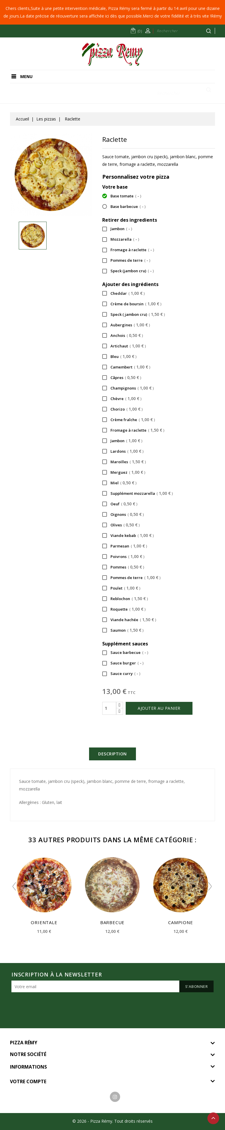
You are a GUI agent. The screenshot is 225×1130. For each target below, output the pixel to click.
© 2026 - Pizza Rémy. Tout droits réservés (112, 1121)
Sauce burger (123, 663)
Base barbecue (124, 207)
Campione (180, 922)
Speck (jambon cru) (128, 271)
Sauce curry (121, 674)
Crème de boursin (131, 304)
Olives (121, 525)
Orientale (44, 922)
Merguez (123, 473)
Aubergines (126, 325)
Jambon (117, 229)
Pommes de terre (126, 261)
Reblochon (125, 599)
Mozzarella (120, 239)
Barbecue (112, 922)
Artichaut (124, 346)
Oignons (123, 515)
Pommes (123, 567)
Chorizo (122, 409)
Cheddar (123, 294)
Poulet (121, 588)
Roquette (124, 609)
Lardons (123, 452)
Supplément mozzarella (137, 494)
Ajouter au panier (159, 708)
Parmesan (124, 546)
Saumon (123, 630)
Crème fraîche (128, 420)
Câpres (121, 378)
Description (112, 754)
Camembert (126, 367)
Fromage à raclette (128, 250)
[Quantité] (109, 708)
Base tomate (121, 196)
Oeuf (119, 504)
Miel (119, 483)
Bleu (119, 357)
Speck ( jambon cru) (133, 315)
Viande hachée (129, 620)
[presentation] (55, 1006)
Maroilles (124, 462)
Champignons (128, 388)
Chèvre (122, 399)
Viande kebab (128, 536)
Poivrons (123, 557)
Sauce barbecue (125, 653)
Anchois (122, 336)
